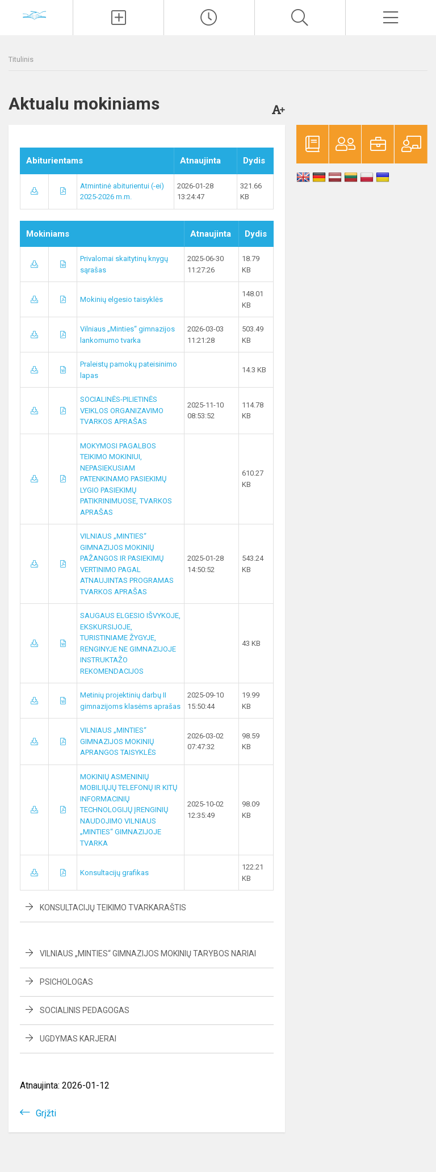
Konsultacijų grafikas (114, 872)
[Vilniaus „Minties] (36, 16)
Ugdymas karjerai (78, 1038)
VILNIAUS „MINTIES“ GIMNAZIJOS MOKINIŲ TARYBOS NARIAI (148, 953)
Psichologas (66, 981)
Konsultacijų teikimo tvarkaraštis (113, 907)
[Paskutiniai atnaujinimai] (209, 17)
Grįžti (46, 1113)
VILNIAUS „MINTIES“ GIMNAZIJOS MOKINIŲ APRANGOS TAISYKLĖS (118, 741)
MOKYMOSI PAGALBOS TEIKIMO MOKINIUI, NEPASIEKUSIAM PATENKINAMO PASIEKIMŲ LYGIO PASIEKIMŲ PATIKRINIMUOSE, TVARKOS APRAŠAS (126, 479)
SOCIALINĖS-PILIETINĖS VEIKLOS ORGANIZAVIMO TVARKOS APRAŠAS (122, 410)
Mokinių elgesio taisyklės (121, 299)
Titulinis (21, 59)
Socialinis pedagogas (84, 1010)
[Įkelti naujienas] (118, 17)
